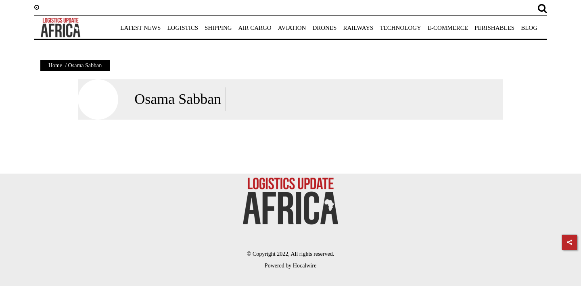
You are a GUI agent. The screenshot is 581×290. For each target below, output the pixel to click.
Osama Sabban (177, 99)
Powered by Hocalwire (290, 266)
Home (55, 65)
